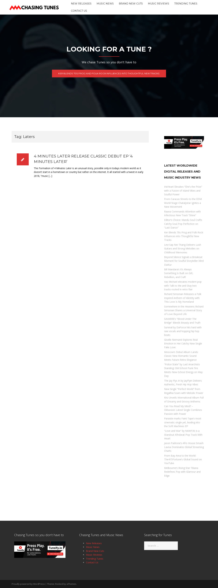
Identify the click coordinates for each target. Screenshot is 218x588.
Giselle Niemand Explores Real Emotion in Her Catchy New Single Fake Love (183, 343)
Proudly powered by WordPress (28, 583)
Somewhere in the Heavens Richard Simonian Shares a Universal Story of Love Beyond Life (183, 310)
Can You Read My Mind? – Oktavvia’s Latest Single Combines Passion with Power (183, 409)
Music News (105, 3)
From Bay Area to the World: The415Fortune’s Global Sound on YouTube (183, 459)
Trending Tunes (185, 3)
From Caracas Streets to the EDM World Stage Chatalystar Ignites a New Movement (183, 202)
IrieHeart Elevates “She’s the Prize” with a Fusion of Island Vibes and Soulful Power (183, 190)
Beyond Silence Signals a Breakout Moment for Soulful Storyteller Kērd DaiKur (184, 260)
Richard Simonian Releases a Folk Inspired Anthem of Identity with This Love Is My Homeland (182, 297)
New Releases (81, 3)
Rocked (59, 583)
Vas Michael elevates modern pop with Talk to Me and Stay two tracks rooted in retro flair (183, 285)
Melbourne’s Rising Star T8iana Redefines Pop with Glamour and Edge (182, 471)
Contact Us (79, 10)
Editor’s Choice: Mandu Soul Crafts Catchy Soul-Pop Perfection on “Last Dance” (183, 223)
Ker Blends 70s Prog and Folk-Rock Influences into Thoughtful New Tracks (109, 75)
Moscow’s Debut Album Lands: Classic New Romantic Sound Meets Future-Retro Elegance (181, 355)
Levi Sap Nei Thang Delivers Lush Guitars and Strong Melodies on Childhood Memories (182, 248)
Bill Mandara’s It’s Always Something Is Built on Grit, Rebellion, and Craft (178, 273)
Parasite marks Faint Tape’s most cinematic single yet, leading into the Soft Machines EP (182, 422)
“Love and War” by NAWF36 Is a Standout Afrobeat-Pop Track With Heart (183, 434)
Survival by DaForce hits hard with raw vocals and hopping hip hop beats (183, 331)
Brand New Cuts (131, 3)
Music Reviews (158, 3)
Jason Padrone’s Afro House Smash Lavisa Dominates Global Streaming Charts (184, 446)
